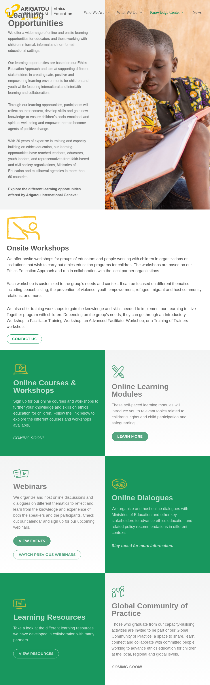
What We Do (127, 12)
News (197, 12)
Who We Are (94, 12)
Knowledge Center (165, 12)
